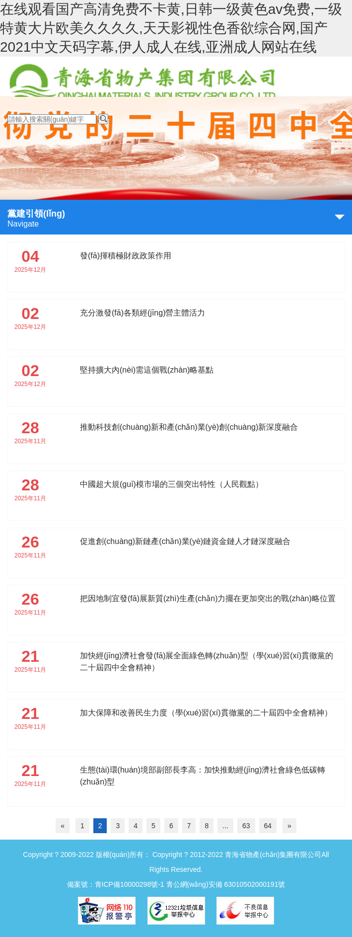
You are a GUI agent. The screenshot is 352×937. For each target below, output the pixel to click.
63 (246, 826)
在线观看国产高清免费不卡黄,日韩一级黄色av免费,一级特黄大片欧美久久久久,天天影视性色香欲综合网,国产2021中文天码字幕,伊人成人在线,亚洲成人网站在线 (171, 28)
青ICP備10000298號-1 (129, 884)
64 (268, 826)
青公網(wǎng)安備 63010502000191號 (225, 884)
